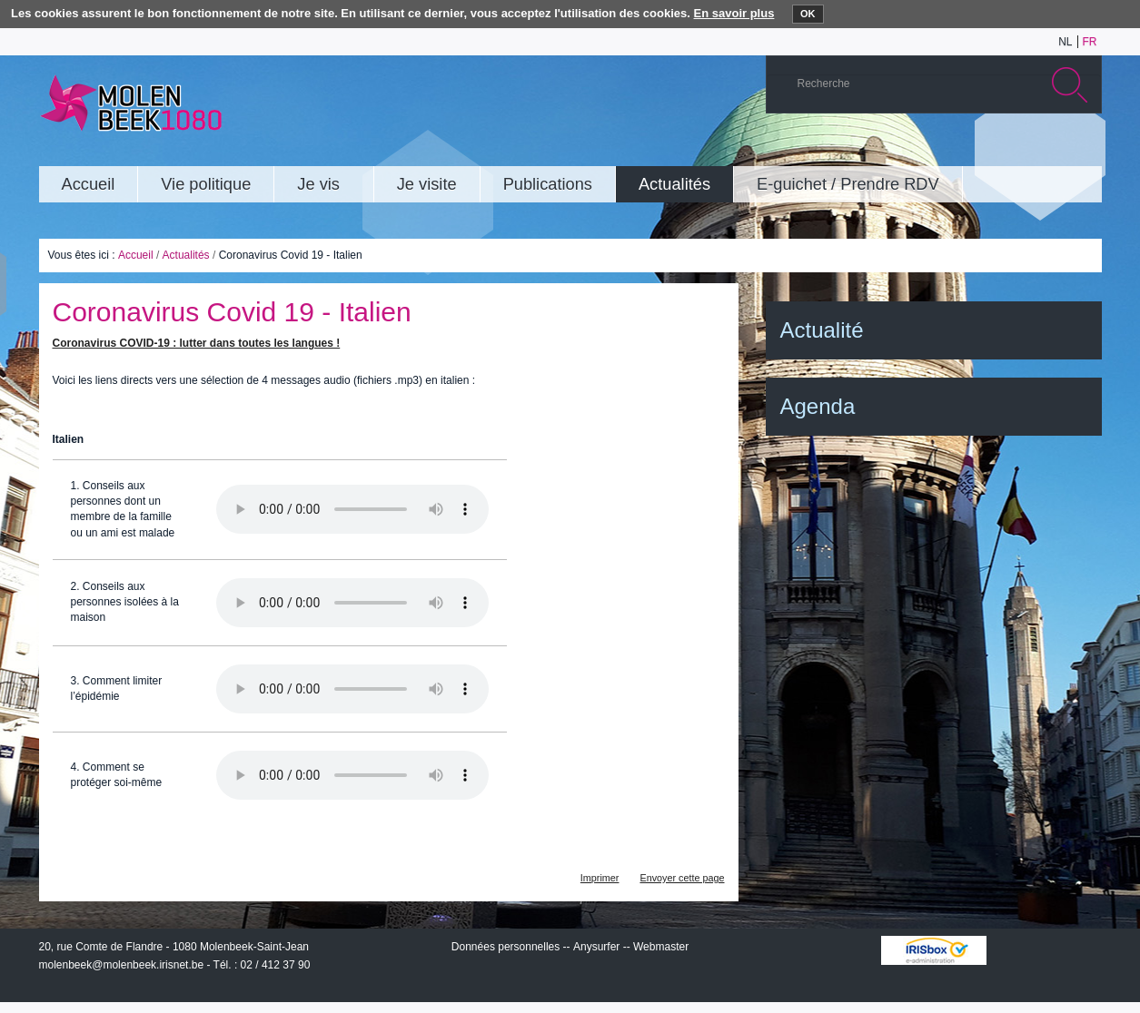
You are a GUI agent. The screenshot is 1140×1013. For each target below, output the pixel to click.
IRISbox (933, 950)
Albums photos (1001, 149)
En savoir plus (734, 13)
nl (1065, 41)
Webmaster (661, 946)
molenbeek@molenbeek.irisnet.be (121, 965)
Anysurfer (596, 946)
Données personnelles (505, 946)
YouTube (974, 149)
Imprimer (600, 877)
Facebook (1056, 149)
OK (808, 13)
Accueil (136, 255)
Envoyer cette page (681, 877)
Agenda (818, 406)
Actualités (186, 255)
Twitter (1028, 149)
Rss (1083, 149)
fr (1090, 41)
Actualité (822, 330)
